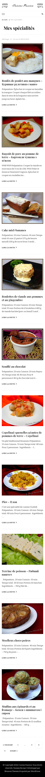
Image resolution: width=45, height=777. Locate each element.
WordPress (35, 771)
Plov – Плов (9, 502)
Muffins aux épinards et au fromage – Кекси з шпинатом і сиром (22, 710)
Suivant (13, 750)
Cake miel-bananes (14, 230)
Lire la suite (9, 105)
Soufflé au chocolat (14, 366)
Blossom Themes (12, 771)
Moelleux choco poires (16, 640)
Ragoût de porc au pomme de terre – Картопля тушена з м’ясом (20, 157)
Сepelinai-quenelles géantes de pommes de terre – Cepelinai (22, 434)
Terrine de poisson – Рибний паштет (20, 572)
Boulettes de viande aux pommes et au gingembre (22, 298)
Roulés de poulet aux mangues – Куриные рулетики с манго (22, 82)
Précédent (8, 745)
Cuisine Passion (25, 765)
